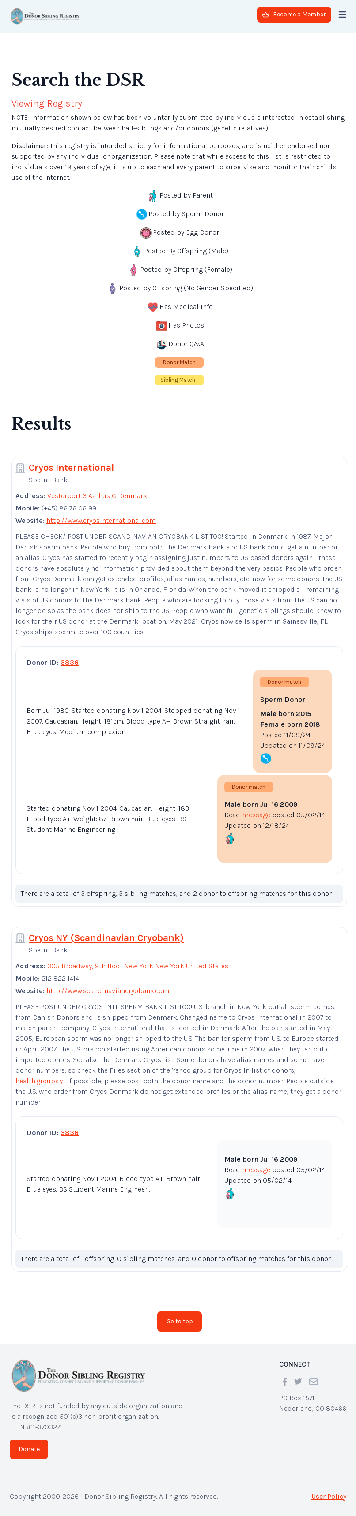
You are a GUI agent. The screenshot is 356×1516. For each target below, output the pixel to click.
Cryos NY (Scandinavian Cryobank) (106, 938)
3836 (70, 662)
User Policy (328, 1496)
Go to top (180, 1321)
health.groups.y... (40, 1081)
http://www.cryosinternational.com (101, 520)
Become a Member (294, 14)
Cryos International (71, 467)
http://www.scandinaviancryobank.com (107, 991)
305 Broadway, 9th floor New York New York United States (137, 966)
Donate (29, 1449)
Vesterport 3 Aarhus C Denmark (97, 495)
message (256, 815)
